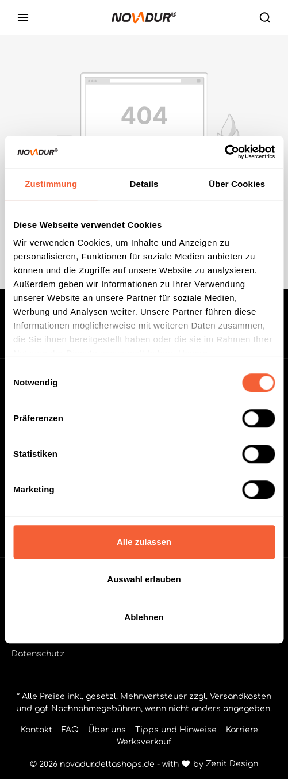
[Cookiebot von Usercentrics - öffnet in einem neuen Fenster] (224, 151)
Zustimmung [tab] (51, 184)
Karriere (242, 729)
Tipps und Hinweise (176, 729)
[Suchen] (265, 17)
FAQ (70, 729)
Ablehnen (143, 617)
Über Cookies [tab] (237, 184)
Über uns (107, 729)
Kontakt (36, 729)
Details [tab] (144, 184)
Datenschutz (37, 654)
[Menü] (22, 17)
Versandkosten (240, 696)
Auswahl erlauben (144, 579)
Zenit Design (232, 763)
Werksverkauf (144, 742)
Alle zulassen (144, 542)
